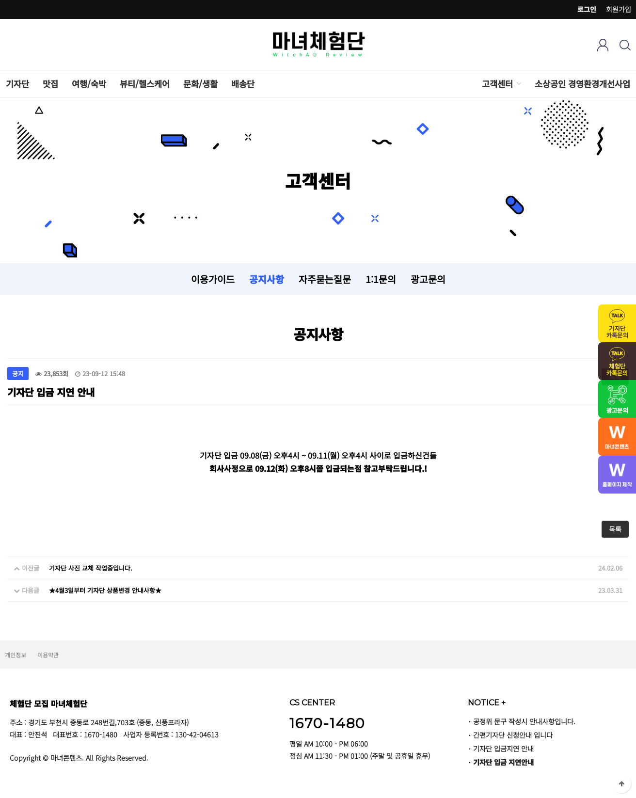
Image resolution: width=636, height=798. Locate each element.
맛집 (50, 84)
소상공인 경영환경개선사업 (582, 84)
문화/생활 (200, 84)
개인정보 (15, 655)
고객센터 (497, 84)
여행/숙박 (89, 84)
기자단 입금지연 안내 (503, 748)
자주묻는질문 (325, 279)
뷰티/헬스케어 (145, 84)
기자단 (17, 84)
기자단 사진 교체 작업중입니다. (90, 568)
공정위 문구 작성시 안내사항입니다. (524, 721)
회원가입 (618, 9)
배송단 (242, 84)
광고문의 (428, 279)
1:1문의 (381, 279)
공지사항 (266, 279)
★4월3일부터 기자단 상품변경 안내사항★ (105, 590)
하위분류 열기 (518, 84)
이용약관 (48, 655)
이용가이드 (213, 279)
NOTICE (487, 702)
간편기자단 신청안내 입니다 (513, 735)
